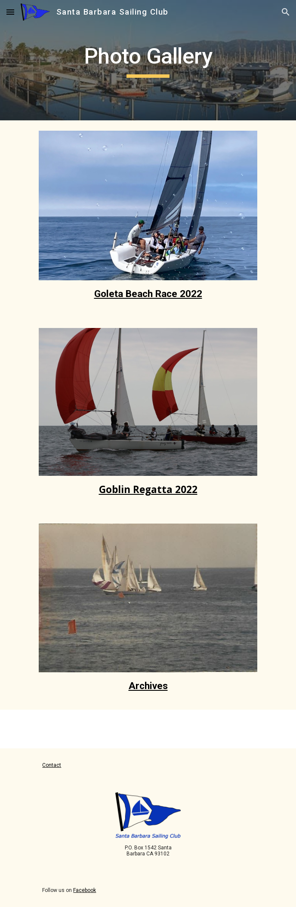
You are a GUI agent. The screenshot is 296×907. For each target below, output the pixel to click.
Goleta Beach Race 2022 (148, 294)
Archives (148, 686)
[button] (10, 12)
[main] (148, 60)
